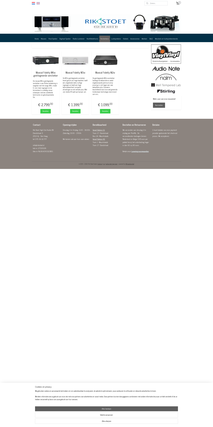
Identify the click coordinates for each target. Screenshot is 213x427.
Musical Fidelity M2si (105, 72)
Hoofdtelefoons (92, 39)
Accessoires (135, 39)
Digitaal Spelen (65, 39)
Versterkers (104, 39)
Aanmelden (159, 105)
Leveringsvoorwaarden (140, 151)
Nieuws (43, 39)
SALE (151, 39)
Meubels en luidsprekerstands (166, 39)
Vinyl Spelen (52, 39)
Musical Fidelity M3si (75, 72)
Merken (144, 39)
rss (104, 164)
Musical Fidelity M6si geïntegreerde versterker (45, 74)
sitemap (100, 164)
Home (37, 39)
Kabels (125, 39)
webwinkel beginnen (111, 164)
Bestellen (46, 111)
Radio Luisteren (78, 39)
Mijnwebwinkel (130, 164)
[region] (88, 418)
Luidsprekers (116, 39)
